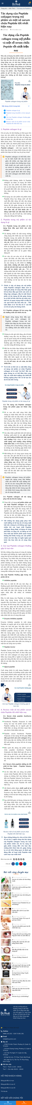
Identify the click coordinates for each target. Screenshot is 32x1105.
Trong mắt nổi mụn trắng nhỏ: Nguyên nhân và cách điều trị (21, 935)
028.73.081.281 (18, 1034)
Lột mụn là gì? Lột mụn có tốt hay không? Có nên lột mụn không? (21, 966)
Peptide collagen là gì (13, 110)
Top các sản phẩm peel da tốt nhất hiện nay (21, 927)
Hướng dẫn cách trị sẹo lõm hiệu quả (20, 911)
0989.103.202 (7, 1034)
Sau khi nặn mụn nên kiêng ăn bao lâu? (21, 896)
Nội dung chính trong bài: (11, 106)
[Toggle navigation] (2, 3)
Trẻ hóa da (4, 1091)
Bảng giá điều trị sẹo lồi (8, 1088)
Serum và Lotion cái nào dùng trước (21, 880)
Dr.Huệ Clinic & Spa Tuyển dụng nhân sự (20, 974)
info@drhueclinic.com (9, 1039)
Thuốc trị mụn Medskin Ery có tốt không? (21, 903)
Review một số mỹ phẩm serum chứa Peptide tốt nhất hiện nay (18, 123)
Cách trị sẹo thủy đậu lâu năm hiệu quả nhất (21, 981)
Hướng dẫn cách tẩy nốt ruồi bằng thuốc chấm (20, 942)
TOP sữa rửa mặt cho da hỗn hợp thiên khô (21, 989)
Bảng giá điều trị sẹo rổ (8, 1084)
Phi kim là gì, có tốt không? (20, 996)
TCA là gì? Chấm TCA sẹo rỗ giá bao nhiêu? (21, 919)
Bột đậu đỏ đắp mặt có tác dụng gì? (20, 950)
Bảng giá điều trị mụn (7, 1081)
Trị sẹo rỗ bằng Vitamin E (20, 957)
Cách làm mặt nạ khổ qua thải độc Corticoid (21, 888)
